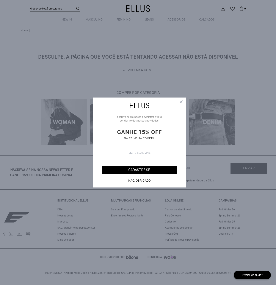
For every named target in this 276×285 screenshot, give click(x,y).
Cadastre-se (139, 170)
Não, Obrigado (139, 180)
